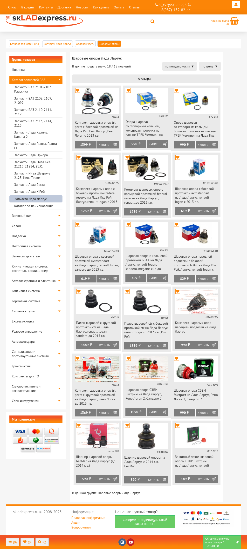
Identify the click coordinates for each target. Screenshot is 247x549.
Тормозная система (26, 301)
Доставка (64, 7)
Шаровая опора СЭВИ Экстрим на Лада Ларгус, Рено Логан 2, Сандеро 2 (143, 394)
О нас (12, 7)
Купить (104, 145)
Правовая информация (88, 518)
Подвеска (19, 236)
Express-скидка (23, 321)
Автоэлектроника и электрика (34, 281)
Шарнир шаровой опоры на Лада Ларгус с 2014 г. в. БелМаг (144, 461)
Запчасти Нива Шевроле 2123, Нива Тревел (32, 175)
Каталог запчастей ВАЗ (28, 80)
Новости (82, 7)
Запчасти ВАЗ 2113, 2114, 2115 (33, 123)
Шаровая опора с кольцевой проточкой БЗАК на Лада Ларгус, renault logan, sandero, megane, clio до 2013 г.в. (146, 263)
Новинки (18, 69)
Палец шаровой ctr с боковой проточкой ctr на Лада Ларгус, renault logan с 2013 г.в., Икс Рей (146, 330)
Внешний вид (22, 216)
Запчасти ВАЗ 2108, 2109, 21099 (33, 100)
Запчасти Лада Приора (31, 155)
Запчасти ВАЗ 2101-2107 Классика (32, 89)
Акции (76, 522)
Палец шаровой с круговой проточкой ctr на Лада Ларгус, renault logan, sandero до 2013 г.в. (96, 329)
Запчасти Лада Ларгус (30, 199)
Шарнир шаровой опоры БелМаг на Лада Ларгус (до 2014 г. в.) (96, 461)
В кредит (27, 7)
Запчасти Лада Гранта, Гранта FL (35, 145)
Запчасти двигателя (26, 256)
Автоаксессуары (23, 341)
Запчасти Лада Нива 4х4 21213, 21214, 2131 (32, 164)
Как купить (101, 7)
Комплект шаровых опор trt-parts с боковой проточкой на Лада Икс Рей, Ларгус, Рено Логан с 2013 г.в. (96, 129)
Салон (16, 226)
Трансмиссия (21, 366)
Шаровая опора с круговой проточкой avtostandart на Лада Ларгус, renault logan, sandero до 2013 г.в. (96, 263)
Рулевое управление (27, 331)
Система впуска (23, 311)
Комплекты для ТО (25, 376)
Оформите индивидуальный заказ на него (145, 522)
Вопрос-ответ (81, 527)
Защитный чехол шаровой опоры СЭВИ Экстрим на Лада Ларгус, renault (194, 461)
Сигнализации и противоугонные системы (30, 353)
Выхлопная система (26, 246)
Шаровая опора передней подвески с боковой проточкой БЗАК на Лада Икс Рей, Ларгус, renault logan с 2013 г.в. (195, 263)
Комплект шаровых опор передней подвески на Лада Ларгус (195, 327)
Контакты (46, 7)
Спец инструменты (25, 401)
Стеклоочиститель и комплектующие (26, 388)
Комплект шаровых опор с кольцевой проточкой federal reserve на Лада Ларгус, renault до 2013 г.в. (145, 196)
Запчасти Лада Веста (29, 184)
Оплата (119, 7)
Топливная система (26, 291)
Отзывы (134, 7)
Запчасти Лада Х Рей (29, 191)
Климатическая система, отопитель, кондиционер (30, 268)
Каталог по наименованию (33, 206)
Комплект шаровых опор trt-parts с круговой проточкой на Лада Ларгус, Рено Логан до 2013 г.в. (96, 397)
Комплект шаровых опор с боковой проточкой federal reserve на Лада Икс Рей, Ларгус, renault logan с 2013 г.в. (96, 196)
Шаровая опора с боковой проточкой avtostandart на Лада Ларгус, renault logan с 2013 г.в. (194, 195)
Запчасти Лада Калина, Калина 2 (31, 134)
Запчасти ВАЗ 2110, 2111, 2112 (33, 111)
